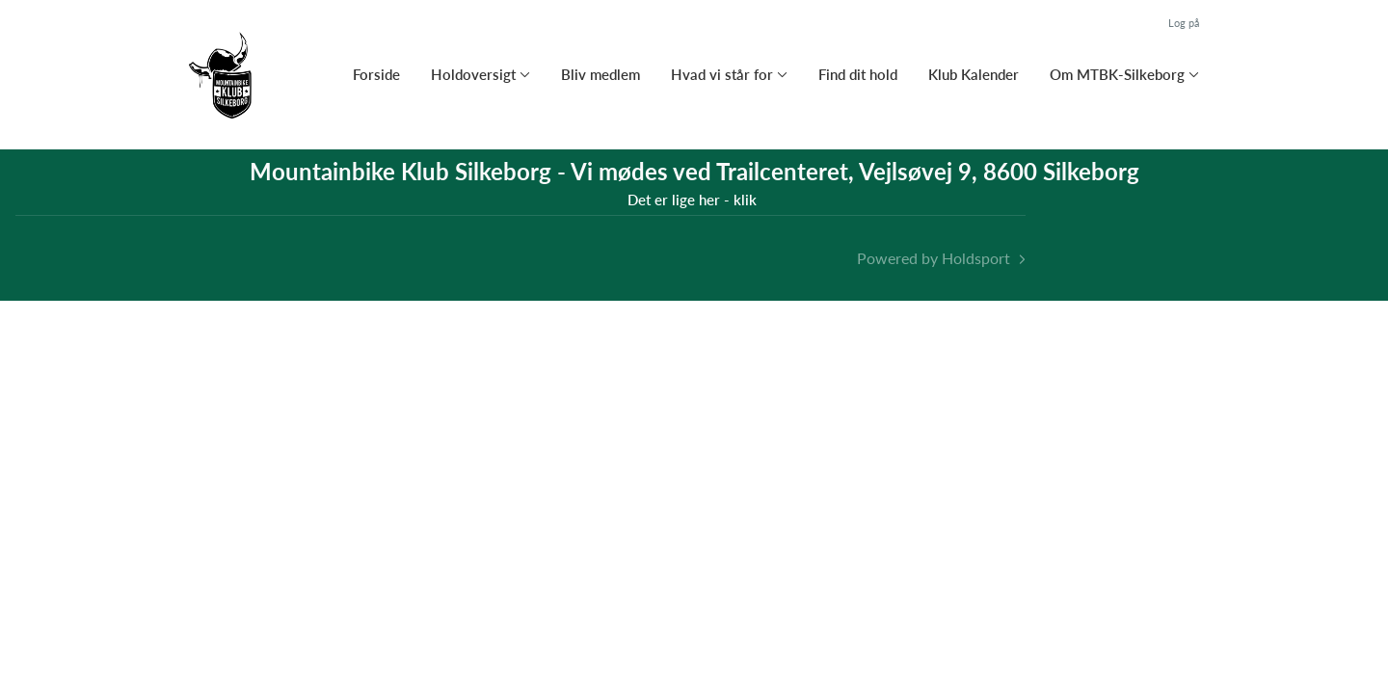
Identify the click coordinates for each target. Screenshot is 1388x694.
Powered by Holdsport (933, 258)
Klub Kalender (973, 74)
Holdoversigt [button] (473, 74)
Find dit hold (857, 74)
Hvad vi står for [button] (722, 74)
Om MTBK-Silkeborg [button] (1117, 74)
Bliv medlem (600, 74)
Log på (1183, 22)
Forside (376, 74)
